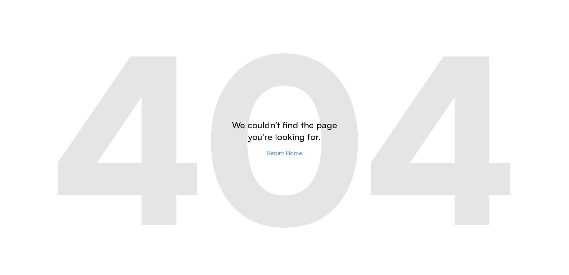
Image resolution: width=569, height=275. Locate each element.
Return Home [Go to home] (284, 153)
